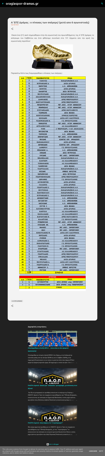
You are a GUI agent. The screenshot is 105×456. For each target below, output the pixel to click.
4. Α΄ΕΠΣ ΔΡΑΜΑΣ (17, 301)
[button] (12, 29)
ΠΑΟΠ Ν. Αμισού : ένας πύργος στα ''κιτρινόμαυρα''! (45, 423)
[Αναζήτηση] (41, 3)
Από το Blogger (52, 444)
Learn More (93, 451)
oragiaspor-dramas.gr (22, 3)
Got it (101, 451)
